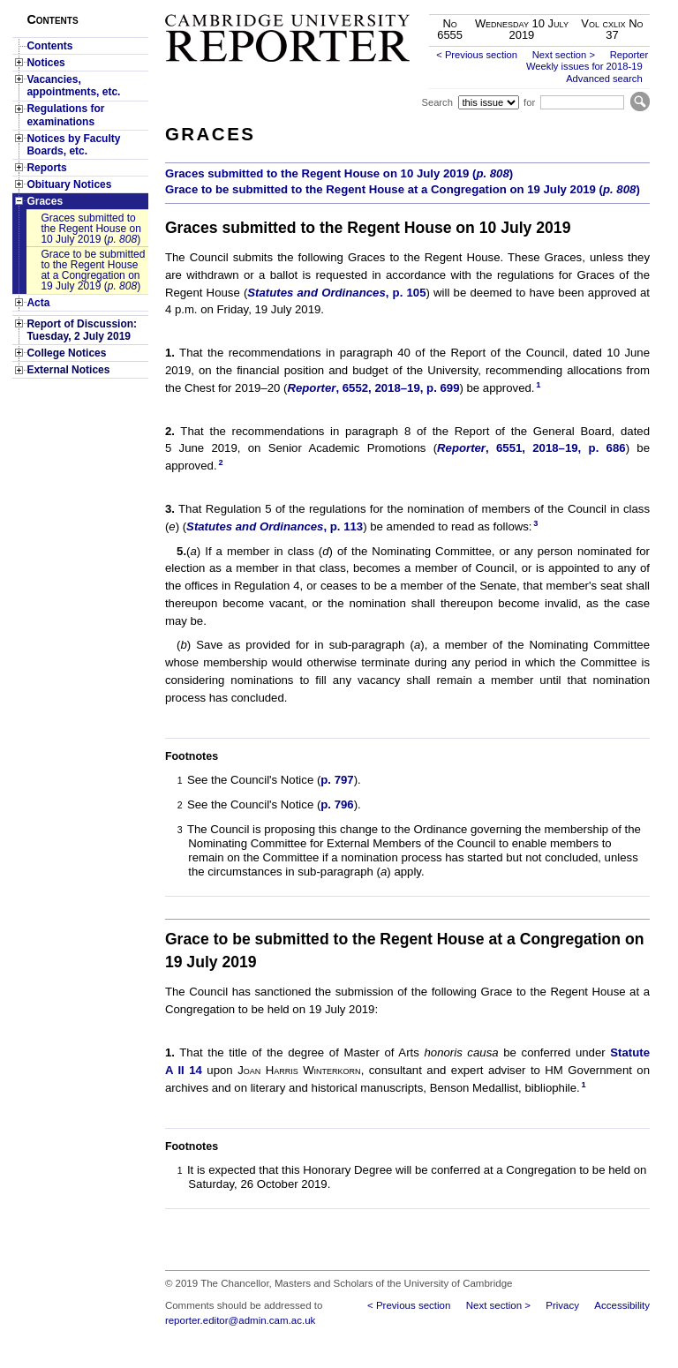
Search (436, 102)
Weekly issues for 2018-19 (584, 66)
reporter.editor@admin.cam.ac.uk (240, 1320)
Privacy (562, 1305)
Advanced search (604, 78)
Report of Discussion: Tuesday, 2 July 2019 (81, 330)
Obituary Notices (68, 184)
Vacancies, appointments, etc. (73, 85)
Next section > (563, 54)
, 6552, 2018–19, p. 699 (373, 388)
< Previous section (476, 54)
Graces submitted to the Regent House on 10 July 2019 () (90, 228)
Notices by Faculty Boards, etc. (73, 144)
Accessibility (622, 1305)
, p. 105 (336, 292)
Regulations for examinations (65, 114)
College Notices (66, 353)
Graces (44, 201)
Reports (46, 168)
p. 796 (336, 804)
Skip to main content (603, 5)
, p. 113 (274, 526)
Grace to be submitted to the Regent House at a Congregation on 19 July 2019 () (93, 270)
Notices (45, 62)
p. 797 (336, 779)
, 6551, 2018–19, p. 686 (531, 448)
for (529, 102)
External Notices (67, 370)
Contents (49, 46)
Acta (37, 303)
